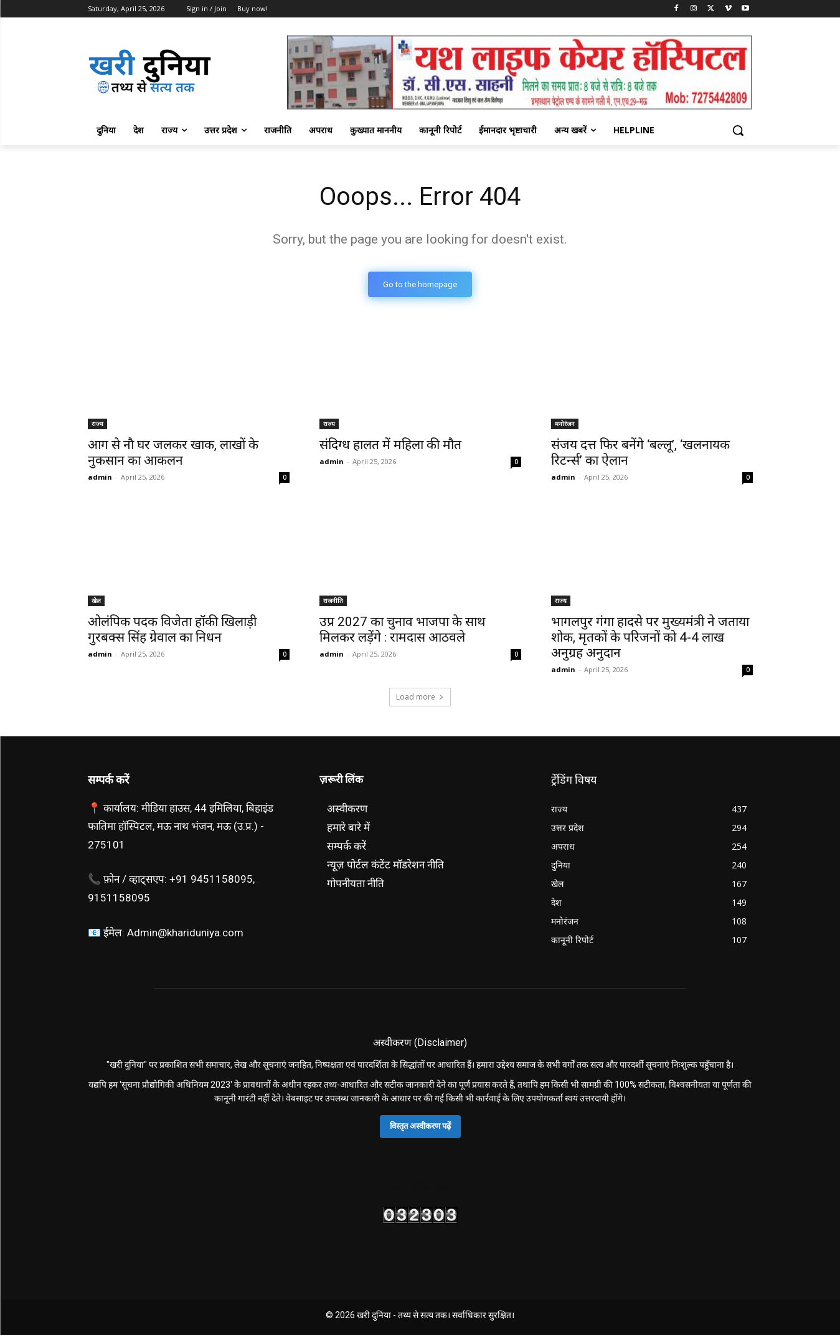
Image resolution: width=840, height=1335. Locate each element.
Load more (420, 696)
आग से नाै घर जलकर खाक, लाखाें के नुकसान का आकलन (173, 452)
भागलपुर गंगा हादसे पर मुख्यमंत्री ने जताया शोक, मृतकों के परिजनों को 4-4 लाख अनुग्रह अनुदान (650, 637)
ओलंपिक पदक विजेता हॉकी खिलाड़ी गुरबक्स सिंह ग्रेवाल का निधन (172, 629)
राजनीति (333, 600)
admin (100, 477)
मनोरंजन (565, 423)
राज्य (97, 423)
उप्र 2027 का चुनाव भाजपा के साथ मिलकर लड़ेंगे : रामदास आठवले (402, 629)
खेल (96, 600)
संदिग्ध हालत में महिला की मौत (390, 444)
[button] (738, 130)
